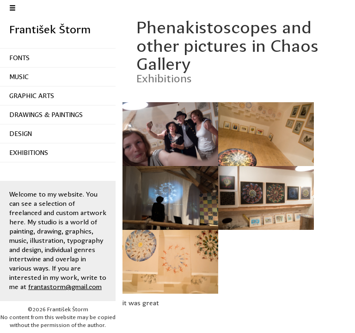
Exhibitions (28, 152)
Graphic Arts (31, 95)
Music (19, 76)
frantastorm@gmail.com (65, 286)
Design (20, 133)
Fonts (19, 58)
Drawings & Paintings (46, 114)
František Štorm (50, 29)
